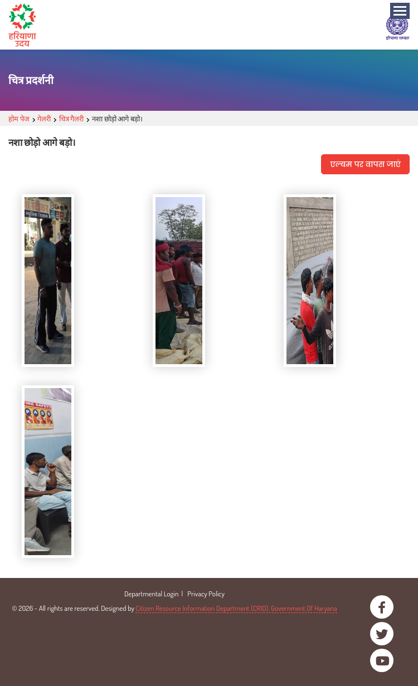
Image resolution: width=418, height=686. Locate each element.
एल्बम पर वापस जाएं (365, 164)
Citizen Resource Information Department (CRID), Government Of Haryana (236, 608)
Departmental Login (151, 593)
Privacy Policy (206, 593)
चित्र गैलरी (71, 118)
